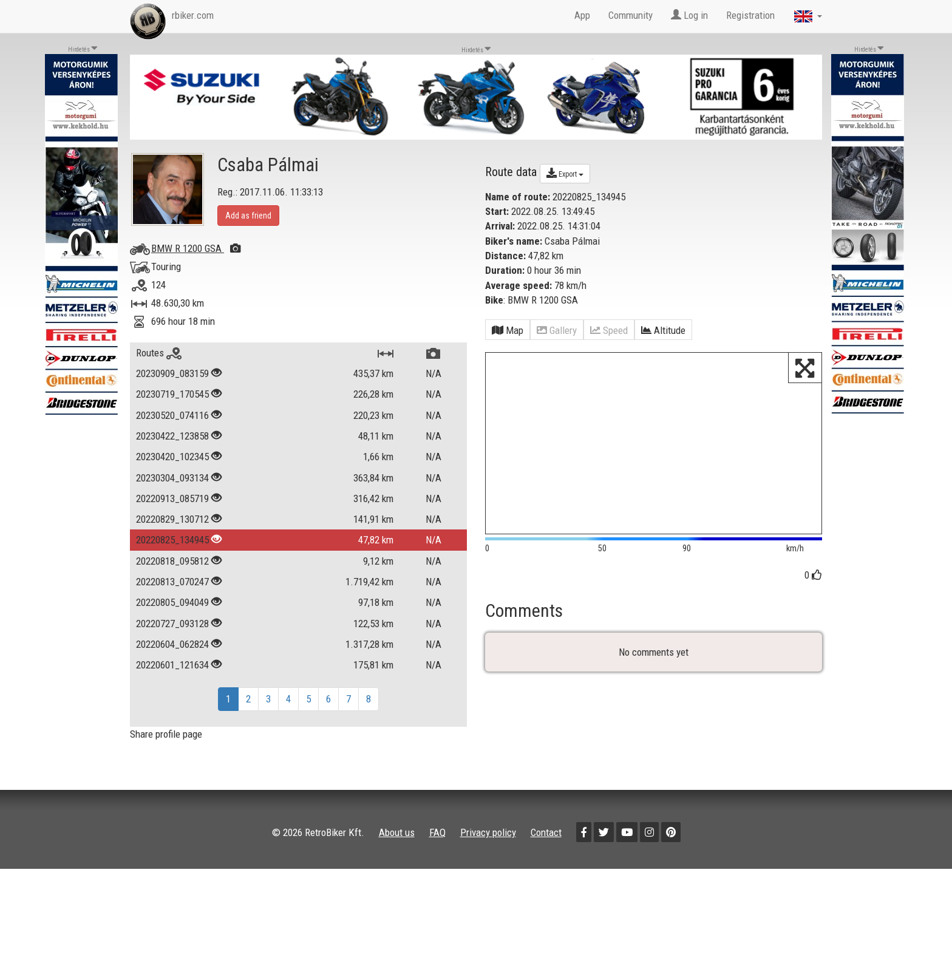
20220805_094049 (172, 602)
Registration (750, 15)
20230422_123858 (172, 436)
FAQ (437, 832)
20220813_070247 (172, 582)
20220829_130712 (172, 519)
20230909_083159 (172, 373)
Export (564, 173)
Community (630, 15)
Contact (546, 832)
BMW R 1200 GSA (195, 248)
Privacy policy (488, 832)
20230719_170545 (172, 394)
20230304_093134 (172, 478)
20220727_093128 (172, 623)
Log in (689, 15)
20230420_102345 (172, 456)
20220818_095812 (172, 561)
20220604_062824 (172, 644)
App (582, 15)
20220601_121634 (172, 665)
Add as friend (248, 215)
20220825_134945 (172, 540)
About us (397, 832)
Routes (159, 353)
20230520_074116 (172, 415)
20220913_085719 (172, 498)
